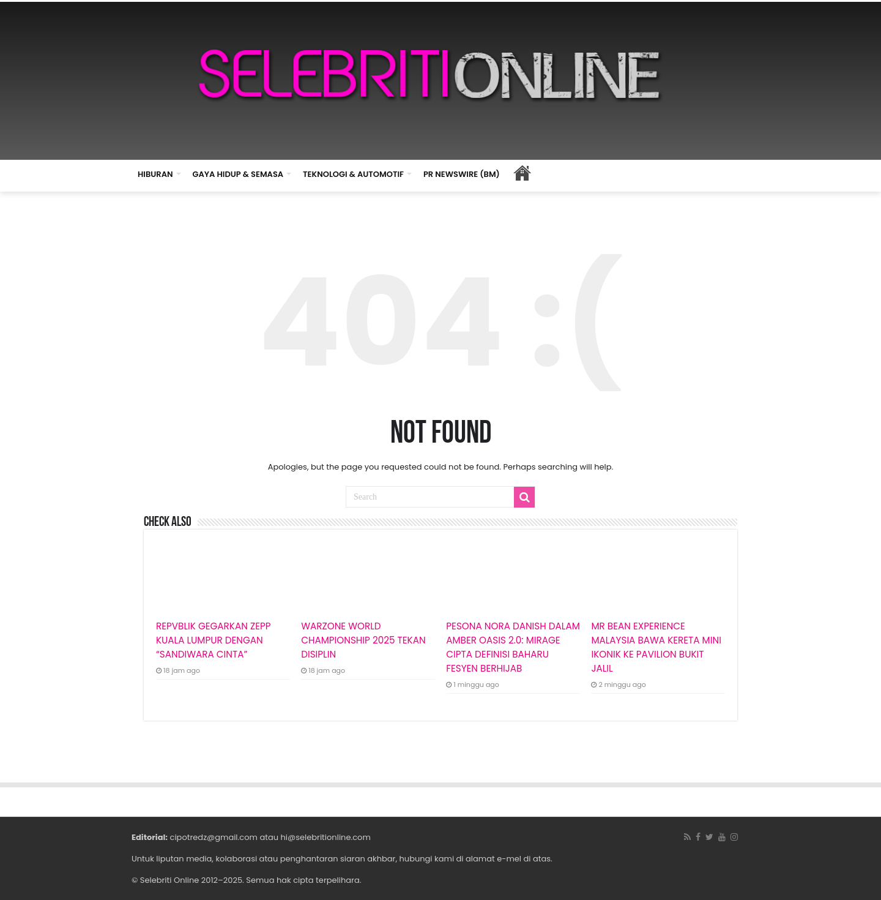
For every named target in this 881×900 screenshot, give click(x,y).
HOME (522, 173)
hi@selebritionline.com (325, 837)
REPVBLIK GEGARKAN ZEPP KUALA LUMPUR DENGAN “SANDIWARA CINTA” (213, 640)
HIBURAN (155, 174)
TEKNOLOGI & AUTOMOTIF (353, 174)
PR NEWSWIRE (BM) (461, 174)
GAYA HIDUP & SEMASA (238, 174)
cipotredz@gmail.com (214, 837)
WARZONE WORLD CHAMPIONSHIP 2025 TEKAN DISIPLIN (363, 640)
